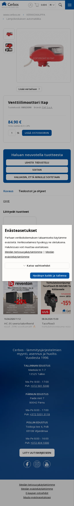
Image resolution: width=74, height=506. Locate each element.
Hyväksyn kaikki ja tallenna (50, 275)
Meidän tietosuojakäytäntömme (24, 252)
